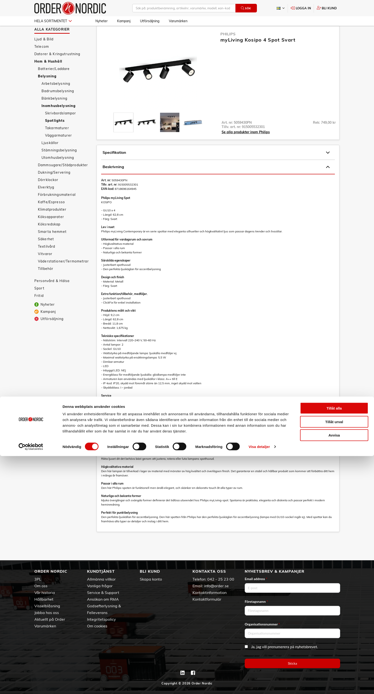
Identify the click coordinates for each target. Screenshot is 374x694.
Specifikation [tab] (216, 166)
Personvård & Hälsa (52, 295)
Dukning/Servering (54, 186)
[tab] (123, 136)
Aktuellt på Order (49, 619)
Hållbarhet (43, 599)
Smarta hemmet (52, 245)
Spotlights (55, 134)
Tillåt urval (334, 660)
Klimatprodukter (52, 223)
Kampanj (123, 21)
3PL (37, 579)
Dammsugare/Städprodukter (63, 179)
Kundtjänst (101, 571)
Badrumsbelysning (58, 105)
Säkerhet (46, 253)
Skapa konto (151, 579)
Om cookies (97, 626)
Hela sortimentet (53, 21)
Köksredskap (49, 238)
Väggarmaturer (58, 149)
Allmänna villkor (101, 579)
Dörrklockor (48, 194)
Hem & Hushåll (48, 75)
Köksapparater (51, 231)
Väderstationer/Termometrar (63, 275)
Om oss (40, 585)
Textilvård (46, 260)
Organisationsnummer (262, 624)
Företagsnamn (256, 601)
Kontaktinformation (209, 592)
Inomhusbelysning (59, 119)
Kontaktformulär (206, 599)
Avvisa (334, 673)
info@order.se (216, 585)
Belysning (47, 90)
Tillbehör (45, 282)
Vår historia (44, 592)
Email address (256, 579)
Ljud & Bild (44, 53)
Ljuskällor (50, 157)
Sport (39, 302)
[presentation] (123, 136)
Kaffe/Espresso (51, 216)
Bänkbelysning (54, 112)
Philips (227, 47)
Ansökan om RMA (103, 599)
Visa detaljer (259, 685)
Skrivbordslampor (60, 127)
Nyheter (101, 21)
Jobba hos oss (46, 612)
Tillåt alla (334, 646)
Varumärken (178, 21)
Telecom (41, 60)
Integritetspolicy (101, 619)
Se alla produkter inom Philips (246, 146)
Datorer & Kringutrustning (57, 68)
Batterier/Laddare (54, 82)
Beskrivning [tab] (216, 180)
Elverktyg (46, 201)
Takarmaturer (57, 142)
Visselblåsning (47, 605)
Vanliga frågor (100, 585)
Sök (246, 8)
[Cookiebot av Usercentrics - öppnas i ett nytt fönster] (31, 684)
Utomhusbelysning (58, 171)
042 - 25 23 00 (220, 579)
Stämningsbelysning (59, 164)
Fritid (39, 309)
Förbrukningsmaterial (57, 208)
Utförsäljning (149, 21)
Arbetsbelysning (56, 97)
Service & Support (103, 592)
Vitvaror (45, 268)
